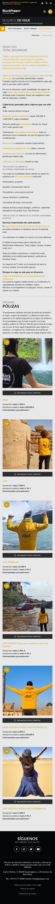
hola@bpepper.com (40, 878)
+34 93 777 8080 (17, 878)
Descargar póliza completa (27, 393)
